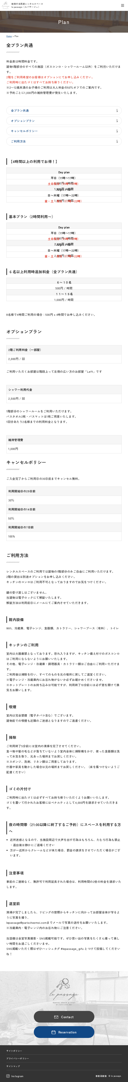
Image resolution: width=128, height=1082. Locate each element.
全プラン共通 (20, 110)
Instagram (17, 1076)
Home (9, 36)
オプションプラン (23, 121)
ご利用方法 (18, 141)
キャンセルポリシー (24, 131)
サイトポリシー (14, 1050)
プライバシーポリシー (17, 1058)
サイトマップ (13, 1066)
